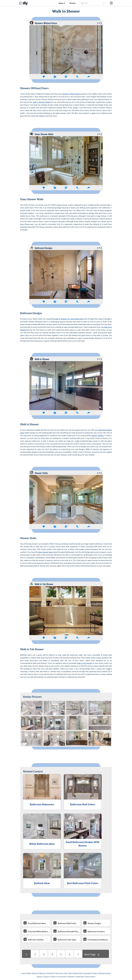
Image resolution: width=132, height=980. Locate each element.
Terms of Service (90, 976)
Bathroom (35, 973)
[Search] (92, 3)
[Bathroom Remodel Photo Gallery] (66, 931)
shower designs (97, 435)
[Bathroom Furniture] (96, 931)
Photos (72, 3)
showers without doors (71, 94)
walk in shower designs (42, 102)
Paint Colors (59, 973)
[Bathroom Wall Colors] (66, 922)
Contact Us (46, 976)
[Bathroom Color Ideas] (66, 939)
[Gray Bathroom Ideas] (36, 922)
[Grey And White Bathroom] (36, 931)
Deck (65, 973)
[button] (111, 3)
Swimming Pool (77, 973)
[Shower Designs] (96, 922)
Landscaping (87, 973)
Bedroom (42, 973)
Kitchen (28, 973)
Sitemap (39, 976)
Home (23, 973)
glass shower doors (45, 552)
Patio (70, 973)
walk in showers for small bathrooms (69, 319)
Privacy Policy (62, 976)
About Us (54, 976)
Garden (94, 973)
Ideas (62, 3)
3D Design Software (104, 973)
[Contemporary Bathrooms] (96, 939)
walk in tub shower (84, 663)
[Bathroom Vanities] (36, 939)
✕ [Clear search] (103, 3)
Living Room (50, 973)
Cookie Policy (80, 976)
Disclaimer (71, 976)
